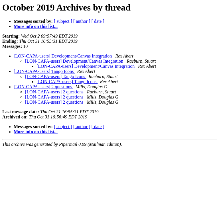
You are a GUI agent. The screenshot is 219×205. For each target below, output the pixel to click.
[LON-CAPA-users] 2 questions (43, 86)
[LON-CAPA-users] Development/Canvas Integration (63, 56)
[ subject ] (63, 21)
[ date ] (97, 21)
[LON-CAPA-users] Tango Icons (44, 71)
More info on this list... (36, 26)
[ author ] (81, 21)
